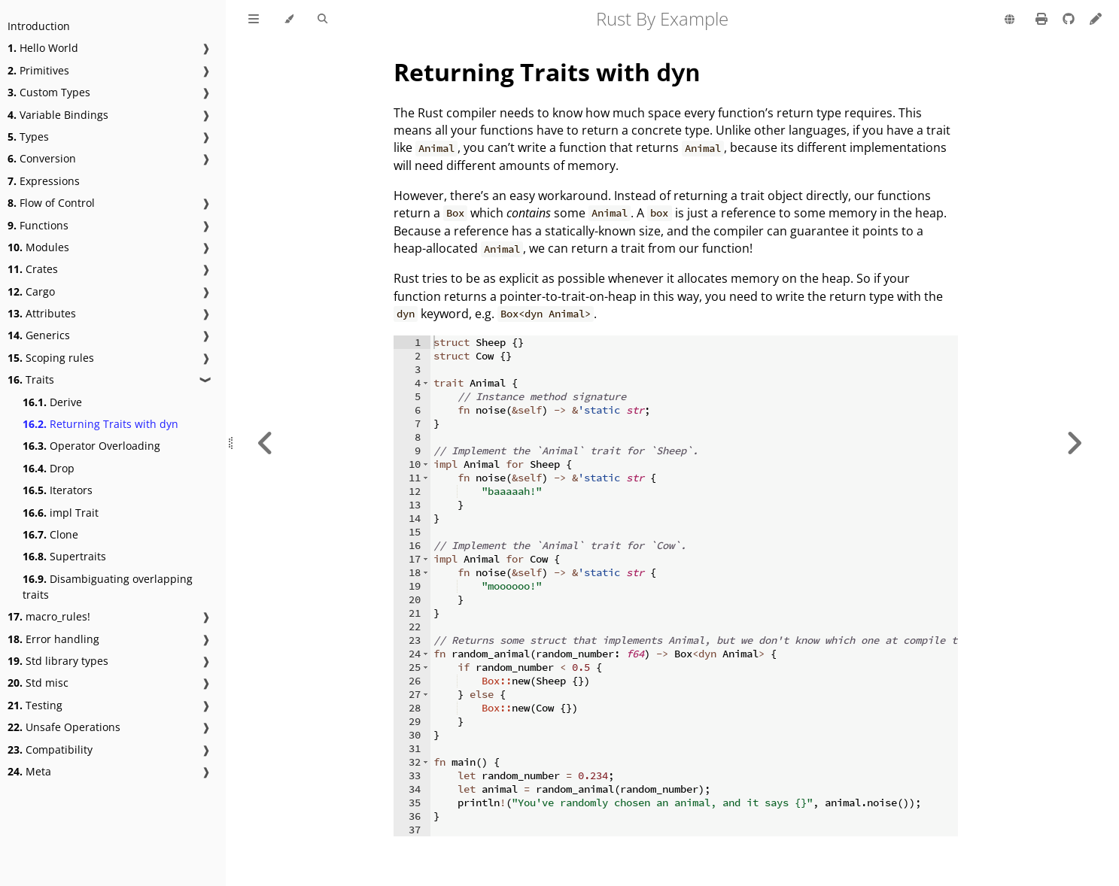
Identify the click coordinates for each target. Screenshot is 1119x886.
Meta (29, 771)
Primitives (38, 70)
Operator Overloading (91, 445)
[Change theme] (289, 19)
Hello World (43, 48)
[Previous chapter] (266, 443)
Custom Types (49, 92)
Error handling (53, 639)
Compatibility (50, 749)
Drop (48, 468)
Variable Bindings (58, 115)
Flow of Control (51, 203)
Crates (33, 269)
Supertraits (64, 556)
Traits (31, 379)
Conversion (42, 158)
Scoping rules (51, 357)
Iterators (58, 490)
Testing (35, 705)
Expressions (44, 181)
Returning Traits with (546, 72)
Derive (52, 402)
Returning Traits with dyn (100, 424)
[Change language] (1009, 20)
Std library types (58, 661)
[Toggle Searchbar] (322, 19)
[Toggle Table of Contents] (254, 19)
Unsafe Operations (64, 727)
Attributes (42, 313)
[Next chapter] (1074, 443)
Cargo (31, 291)
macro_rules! (49, 616)
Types (28, 136)
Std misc (38, 682)
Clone (50, 534)
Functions (38, 225)
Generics (39, 335)
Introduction (39, 26)
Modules (38, 247)
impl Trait (61, 512)
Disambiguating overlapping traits (108, 587)
